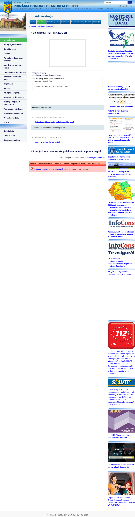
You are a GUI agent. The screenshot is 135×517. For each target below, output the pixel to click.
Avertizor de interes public (12, 66)
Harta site (33, 26)
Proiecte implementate (13, 113)
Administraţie (9, 40)
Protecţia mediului (12, 118)
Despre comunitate (12, 140)
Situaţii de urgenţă (12, 93)
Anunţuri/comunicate (97, 158)
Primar (32, 22)
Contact (7, 53)
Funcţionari (65, 22)
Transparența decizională (15, 72)
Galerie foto (9, 131)
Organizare (8, 84)
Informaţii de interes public (12, 78)
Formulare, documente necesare (13, 59)
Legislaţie (96, 22)
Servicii (7, 88)
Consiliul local (10, 49)
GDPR (6, 122)
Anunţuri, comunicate (13, 45)
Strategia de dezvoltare (14, 97)
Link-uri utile (9, 135)
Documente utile (77, 22)
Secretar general (53, 22)
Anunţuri (88, 22)
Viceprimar (41, 22)
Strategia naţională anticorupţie (12, 103)
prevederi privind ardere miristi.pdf (48, 169)
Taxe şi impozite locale (13, 109)
